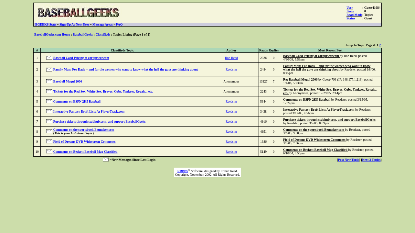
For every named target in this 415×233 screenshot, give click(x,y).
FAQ (119, 24)
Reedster (231, 69)
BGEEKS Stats (45, 24)
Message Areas (102, 24)
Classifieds (103, 34)
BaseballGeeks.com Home (52, 34)
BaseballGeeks (83, 34)
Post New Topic (348, 159)
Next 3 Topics (371, 159)
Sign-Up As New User (74, 24)
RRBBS (182, 171)
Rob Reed (231, 58)
